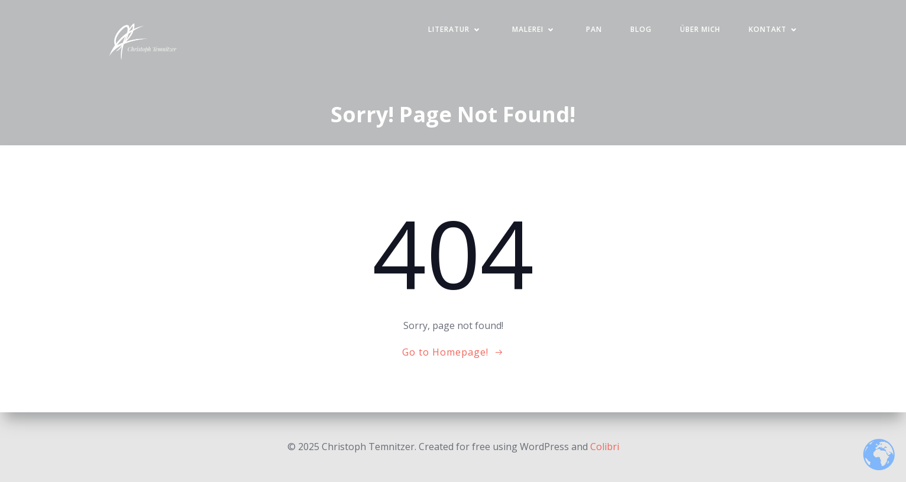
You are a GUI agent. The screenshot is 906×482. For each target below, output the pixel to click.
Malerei (535, 29)
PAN (594, 29)
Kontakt (775, 29)
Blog (641, 29)
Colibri (604, 446)
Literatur (456, 29)
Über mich (700, 29)
